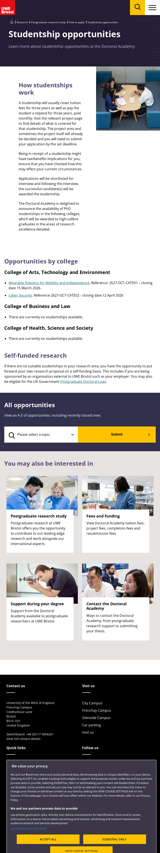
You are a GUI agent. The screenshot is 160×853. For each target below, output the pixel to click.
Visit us (88, 732)
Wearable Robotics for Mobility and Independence (49, 282)
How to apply (76, 22)
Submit (116, 434)
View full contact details (23, 739)
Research (22, 22)
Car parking (91, 725)
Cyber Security (20, 295)
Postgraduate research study (48, 22)
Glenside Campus (96, 717)
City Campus (92, 703)
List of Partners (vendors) (28, 840)
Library (12, 765)
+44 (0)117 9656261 (40, 734)
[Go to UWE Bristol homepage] (12, 22)
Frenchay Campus (96, 710)
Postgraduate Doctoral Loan (83, 381)
